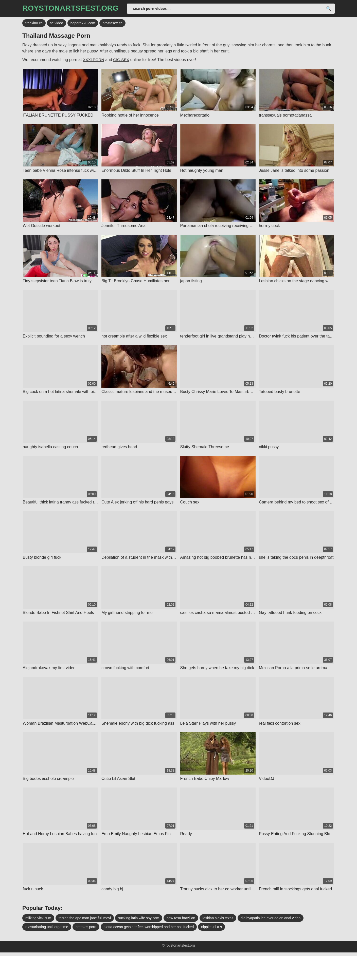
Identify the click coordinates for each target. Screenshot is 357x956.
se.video (56, 24)
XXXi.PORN (94, 61)
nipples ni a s (211, 930)
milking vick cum (38, 922)
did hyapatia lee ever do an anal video (270, 922)
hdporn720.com (82, 24)
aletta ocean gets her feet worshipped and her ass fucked (149, 930)
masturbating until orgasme (46, 930)
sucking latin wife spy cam (138, 922)
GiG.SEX (122, 61)
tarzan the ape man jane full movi (85, 922)
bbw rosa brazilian (181, 922)
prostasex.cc (112, 24)
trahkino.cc (34, 24)
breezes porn (86, 930)
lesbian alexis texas (218, 922)
